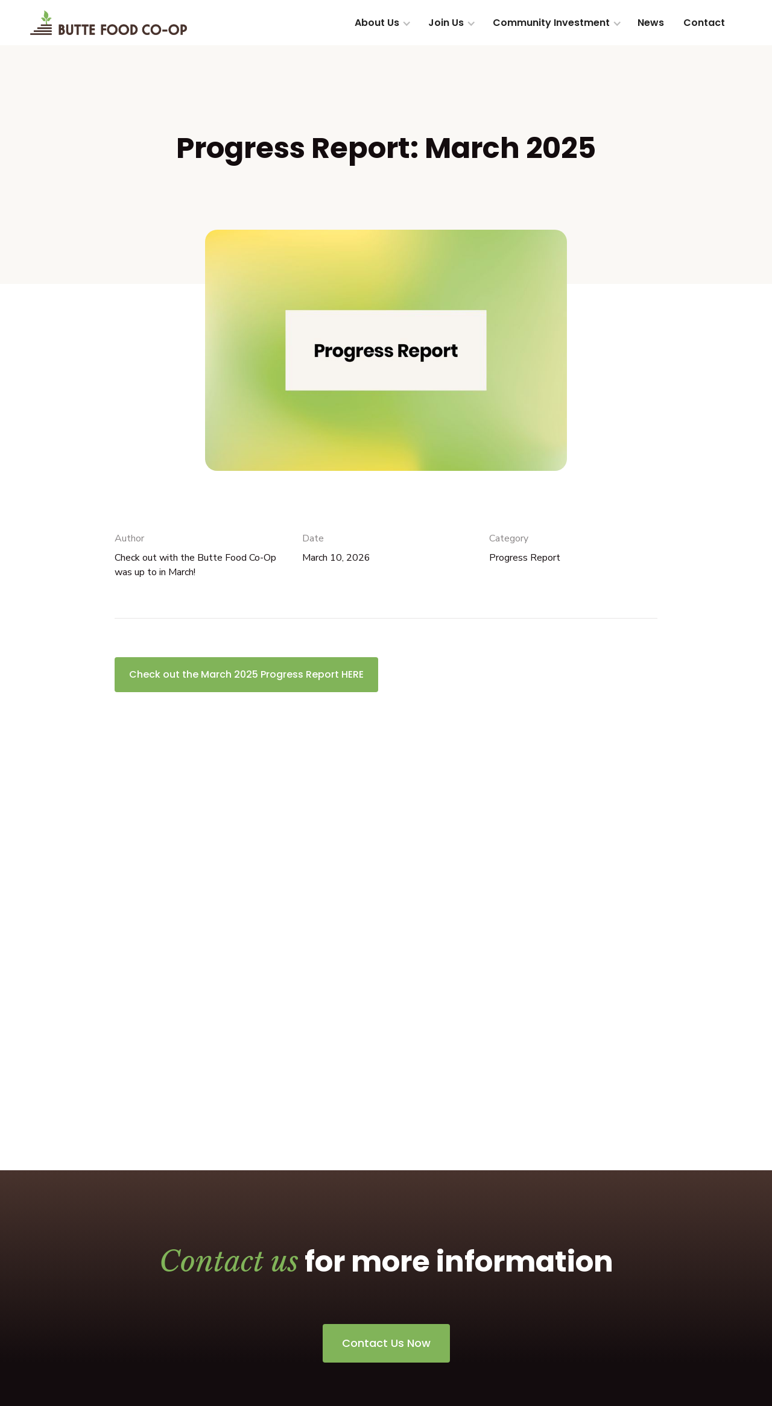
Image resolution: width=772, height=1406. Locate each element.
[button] (381, 22)
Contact (704, 23)
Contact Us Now (386, 1343)
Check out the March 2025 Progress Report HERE (246, 674)
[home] (108, 22)
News (651, 23)
